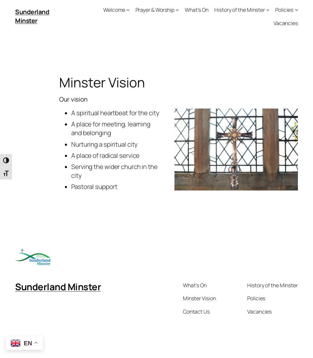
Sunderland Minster (32, 16)
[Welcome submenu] (127, 9)
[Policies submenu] (296, 9)
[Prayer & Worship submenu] (177, 9)
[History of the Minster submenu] (267, 9)
